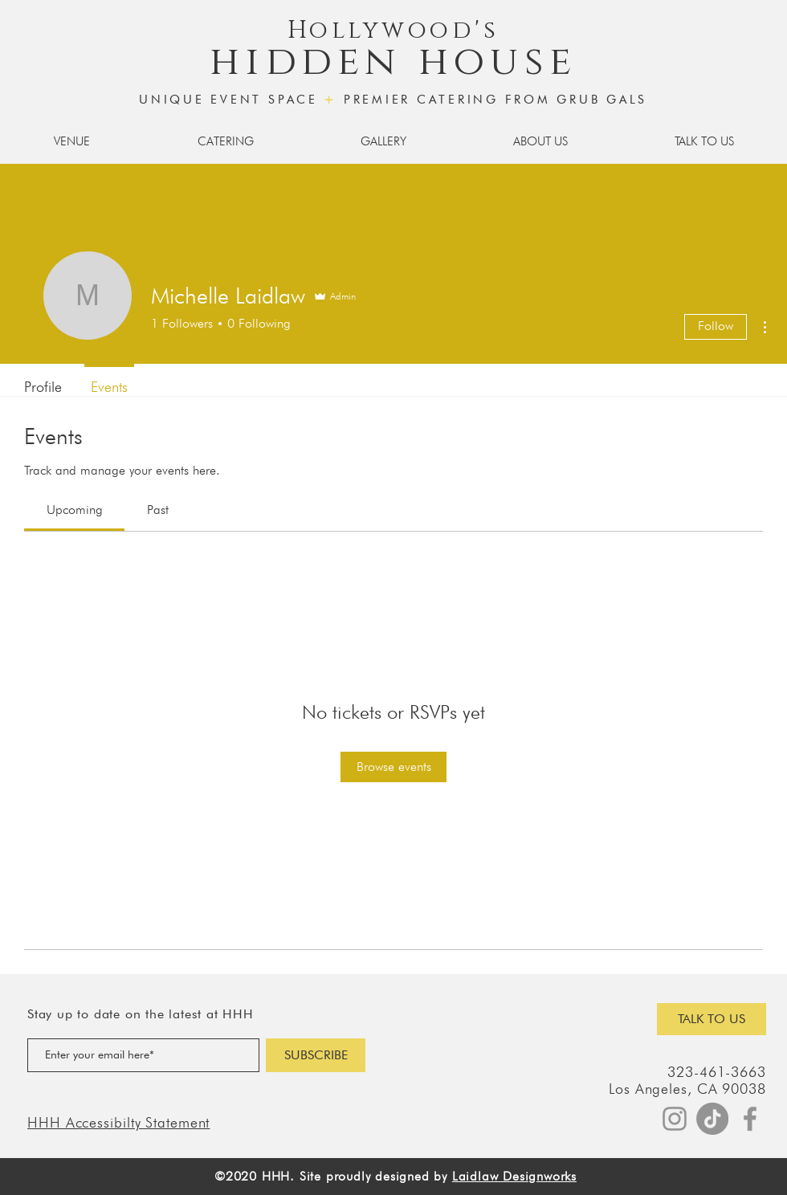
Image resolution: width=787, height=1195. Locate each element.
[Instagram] (675, 1119)
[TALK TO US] (711, 1019)
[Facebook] (750, 1119)
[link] (75, 509)
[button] (72, 141)
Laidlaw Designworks (514, 1176)
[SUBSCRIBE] (315, 1055)
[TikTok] (712, 1119)
